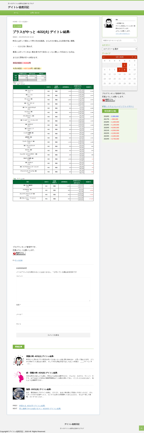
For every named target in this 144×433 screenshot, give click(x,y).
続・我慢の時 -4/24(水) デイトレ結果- (42, 373)
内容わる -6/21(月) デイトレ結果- (32, 406)
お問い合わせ (34, 13)
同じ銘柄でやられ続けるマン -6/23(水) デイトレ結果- (40, 409)
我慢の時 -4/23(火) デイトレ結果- (40, 356)
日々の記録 (18, 260)
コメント (19, 276)
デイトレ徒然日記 (18, 7)
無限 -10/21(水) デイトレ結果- (38, 389)
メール (19, 314)
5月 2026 (120, 57)
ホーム (16, 13)
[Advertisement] (32, 223)
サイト (18, 324)
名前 (18, 305)
